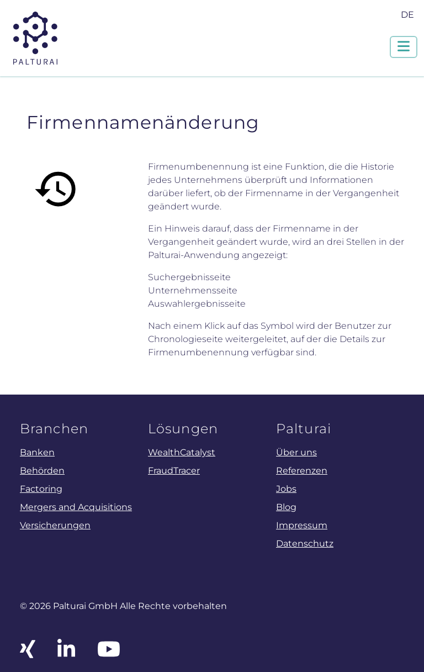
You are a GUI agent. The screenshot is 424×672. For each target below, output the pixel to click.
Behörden (42, 470)
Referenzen (301, 470)
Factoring (41, 488)
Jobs (286, 488)
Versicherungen (55, 525)
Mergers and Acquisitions (76, 506)
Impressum (301, 525)
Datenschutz (304, 543)
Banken (37, 452)
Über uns (296, 452)
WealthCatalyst (181, 452)
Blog (286, 506)
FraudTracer (174, 470)
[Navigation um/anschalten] (403, 47)
